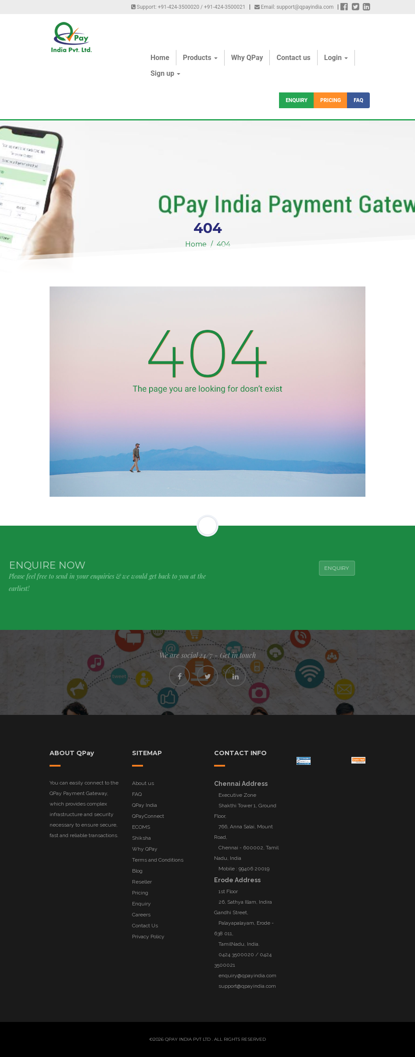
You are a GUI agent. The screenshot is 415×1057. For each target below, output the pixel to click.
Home (159, 57)
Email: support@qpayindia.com (294, 7)
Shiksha (141, 838)
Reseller (142, 882)
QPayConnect (148, 816)
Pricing (330, 100)
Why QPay (247, 57)
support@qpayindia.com (247, 986)
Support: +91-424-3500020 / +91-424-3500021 (188, 7)
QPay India (144, 805)
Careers (141, 915)
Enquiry (297, 100)
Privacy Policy (148, 936)
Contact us (293, 57)
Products (200, 57)
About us (143, 783)
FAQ (358, 100)
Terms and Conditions (157, 860)
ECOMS (141, 827)
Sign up (165, 73)
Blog (137, 871)
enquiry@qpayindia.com (247, 975)
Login (336, 57)
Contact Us (145, 926)
